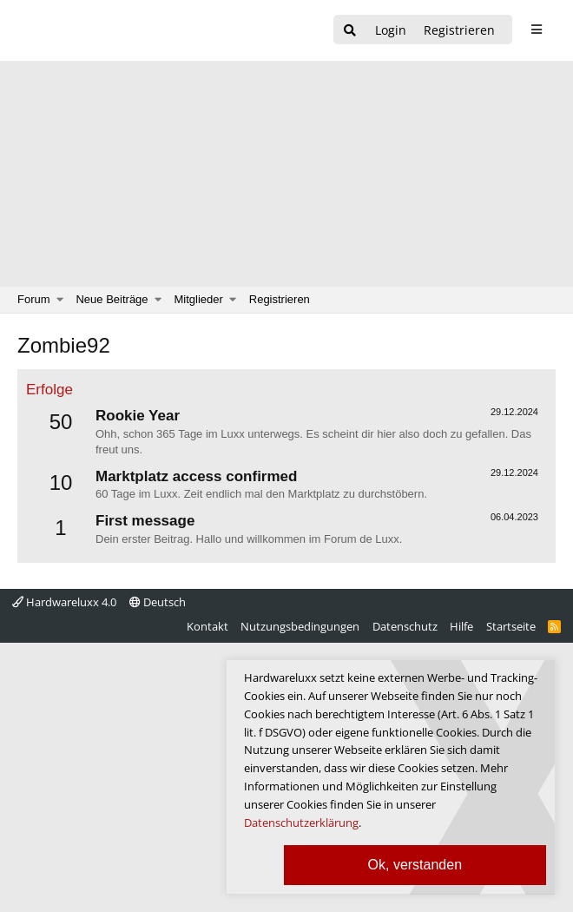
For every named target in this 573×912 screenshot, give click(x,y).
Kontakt (207, 626)
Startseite (511, 626)
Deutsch (157, 602)
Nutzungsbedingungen (299, 626)
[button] (60, 300)
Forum (33, 299)
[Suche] (349, 31)
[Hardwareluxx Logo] (105, 30)
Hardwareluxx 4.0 (64, 602)
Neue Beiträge (112, 299)
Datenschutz (405, 626)
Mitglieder (199, 299)
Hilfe (461, 626)
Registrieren (279, 299)
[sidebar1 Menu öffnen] (536, 29)
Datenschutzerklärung (301, 822)
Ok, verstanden (415, 864)
